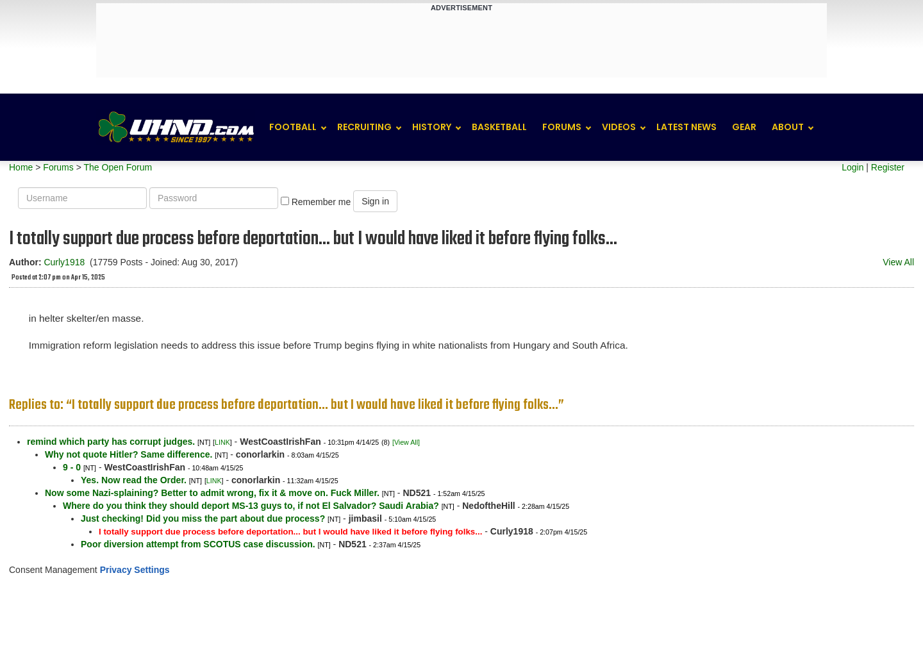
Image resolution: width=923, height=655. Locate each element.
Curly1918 (64, 262)
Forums (561, 126)
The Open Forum (117, 167)
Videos (619, 126)
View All (898, 262)
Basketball (499, 126)
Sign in (375, 201)
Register (887, 167)
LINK (222, 442)
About (788, 126)
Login (852, 167)
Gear (744, 126)
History (431, 126)
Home (21, 167)
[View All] (406, 442)
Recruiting (364, 126)
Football (293, 126)
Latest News (686, 126)
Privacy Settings (135, 570)
